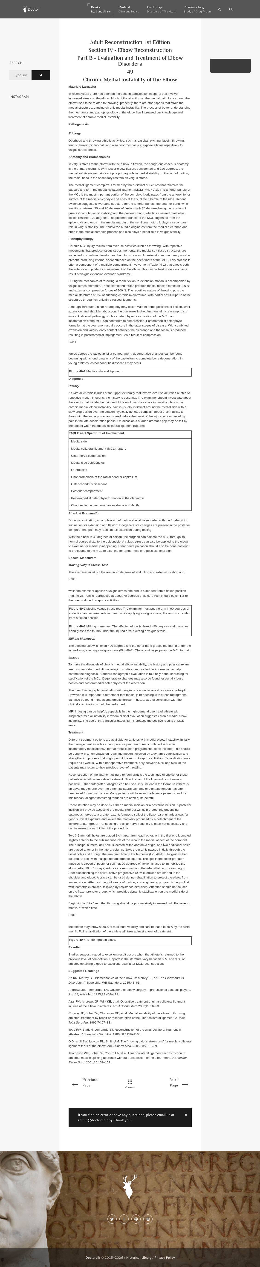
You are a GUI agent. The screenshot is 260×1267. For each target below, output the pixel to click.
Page (93, 1082)
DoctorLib (92, 1257)
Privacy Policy (164, 1257)
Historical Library (138, 1257)
